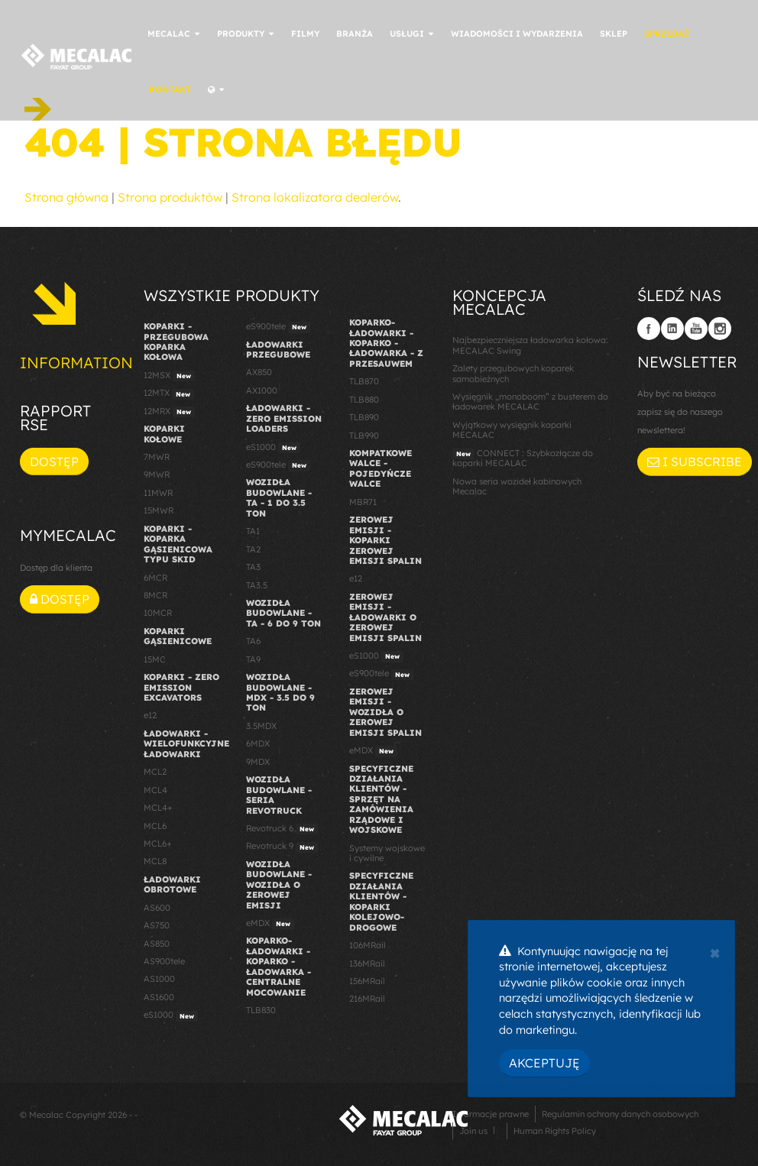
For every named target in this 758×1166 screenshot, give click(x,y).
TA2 (253, 549)
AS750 (157, 925)
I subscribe (694, 461)
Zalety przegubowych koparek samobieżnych (513, 373)
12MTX (169, 393)
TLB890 (364, 417)
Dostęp (54, 461)
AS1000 (159, 978)
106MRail (367, 945)
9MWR (157, 474)
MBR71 (363, 502)
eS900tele (278, 327)
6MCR (155, 577)
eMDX (270, 924)
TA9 (253, 659)
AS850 (157, 943)
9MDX (258, 761)
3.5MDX (261, 726)
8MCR (155, 595)
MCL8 (155, 861)
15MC (155, 659)
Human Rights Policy (554, 1131)
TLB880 (364, 399)
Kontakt (191, 89)
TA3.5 (256, 585)
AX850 (259, 372)
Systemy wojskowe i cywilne (387, 853)
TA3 (253, 567)
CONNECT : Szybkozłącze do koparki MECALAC (522, 458)
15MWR (158, 510)
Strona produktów (170, 197)
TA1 (253, 531)
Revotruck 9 (282, 846)
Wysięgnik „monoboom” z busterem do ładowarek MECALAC (530, 401)
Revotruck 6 (282, 829)
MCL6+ (158, 843)
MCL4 (155, 790)
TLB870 (364, 381)
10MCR (158, 612)
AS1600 (159, 997)
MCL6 (155, 826)
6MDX (258, 743)
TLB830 (261, 1010)
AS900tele (164, 961)
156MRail (367, 981)
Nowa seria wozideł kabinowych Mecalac (516, 486)
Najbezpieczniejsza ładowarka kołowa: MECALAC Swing (530, 345)
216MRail (367, 998)
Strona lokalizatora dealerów (315, 197)
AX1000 (261, 390)
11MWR (158, 492)
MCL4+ (158, 807)
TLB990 (364, 435)
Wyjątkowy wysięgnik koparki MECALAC (512, 429)
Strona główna (66, 197)
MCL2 (155, 771)
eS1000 (171, 1015)
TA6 (253, 641)
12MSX (169, 376)
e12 (150, 715)
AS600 (157, 907)
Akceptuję (544, 1062)
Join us (473, 1131)
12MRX (169, 412)
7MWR (157, 457)
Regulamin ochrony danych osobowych (620, 1114)
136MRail (367, 963)
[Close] (715, 951)
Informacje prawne (490, 1114)
